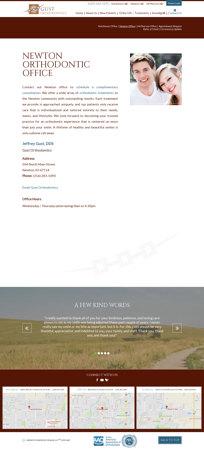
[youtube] (102, 380)
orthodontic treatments (96, 93)
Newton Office (127, 26)
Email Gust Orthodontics (40, 187)
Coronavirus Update (171, 29)
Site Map (66, 440)
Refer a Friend (150, 29)
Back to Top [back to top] (170, 440)
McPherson (152, 3)
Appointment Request (170, 26)
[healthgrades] (106, 380)
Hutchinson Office (107, 26)
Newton (135, 3)
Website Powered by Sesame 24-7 (44, 440)
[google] (126, 3)
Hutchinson (117, 3)
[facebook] (97, 380)
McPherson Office (147, 26)
